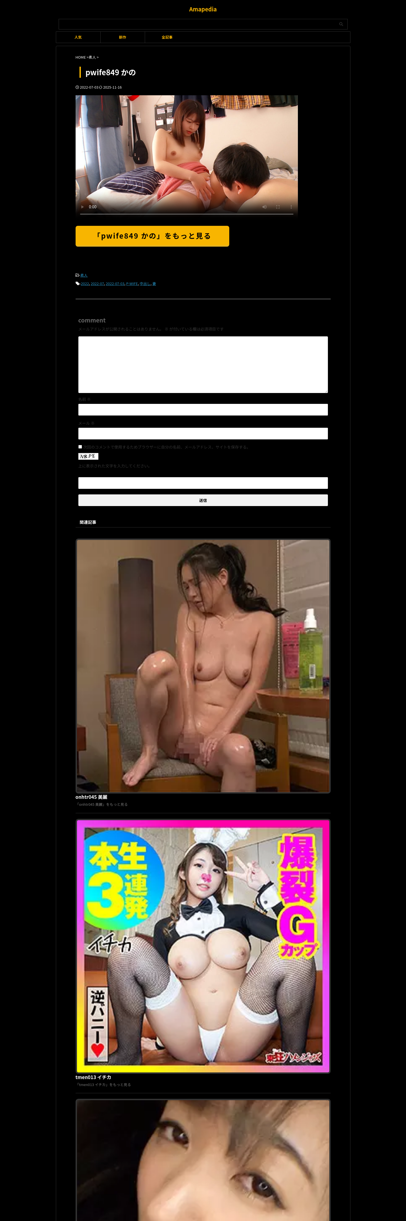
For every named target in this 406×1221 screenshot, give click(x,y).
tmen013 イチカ (180, 635)
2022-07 (97, 282)
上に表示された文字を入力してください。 (115, 464)
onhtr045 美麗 (178, 540)
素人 (84, 274)
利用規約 (170, 1032)
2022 (85, 282)
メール (86, 421)
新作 (122, 37)
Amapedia (203, 9)
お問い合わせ (232, 1032)
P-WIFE (132, 282)
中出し (145, 282)
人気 (78, 37)
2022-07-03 (115, 282)
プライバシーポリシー (199, 1032)
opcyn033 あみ (178, 730)
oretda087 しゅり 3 (183, 824)
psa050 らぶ (175, 919)
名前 (84, 397)
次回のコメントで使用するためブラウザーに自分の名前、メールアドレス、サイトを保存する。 (167, 445)
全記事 (167, 37)
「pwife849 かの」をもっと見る (152, 235)
